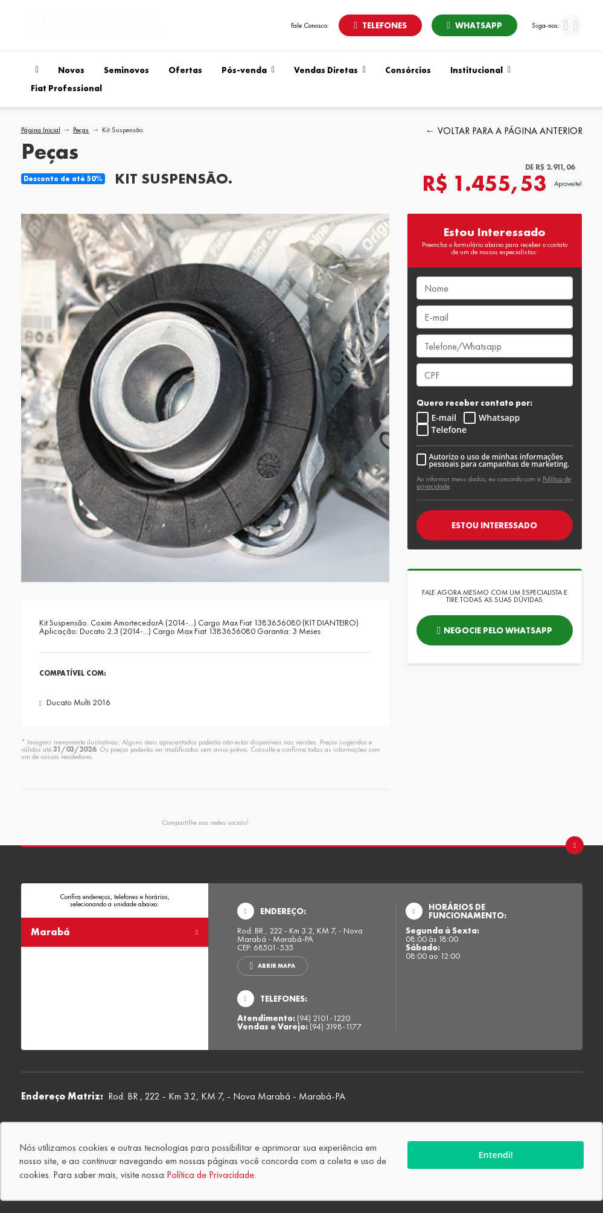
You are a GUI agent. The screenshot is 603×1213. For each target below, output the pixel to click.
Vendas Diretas (330, 70)
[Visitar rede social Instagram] (576, 27)
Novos (71, 70)
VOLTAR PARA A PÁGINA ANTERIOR (510, 130)
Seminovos (126, 70)
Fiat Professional (66, 88)
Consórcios (408, 70)
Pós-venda (248, 70)
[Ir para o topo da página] (575, 845)
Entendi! (496, 1154)
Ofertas (185, 70)
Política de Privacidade (210, 1174)
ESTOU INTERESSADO (494, 525)
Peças (81, 130)
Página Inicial (40, 130)
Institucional (480, 70)
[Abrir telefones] (380, 25)
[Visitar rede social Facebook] (566, 27)
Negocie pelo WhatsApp (498, 630)
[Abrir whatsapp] (474, 25)
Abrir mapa (276, 966)
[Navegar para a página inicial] (34, 70)
